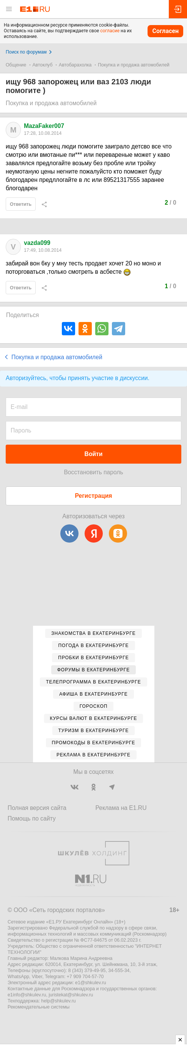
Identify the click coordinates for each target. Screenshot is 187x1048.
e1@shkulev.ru (90, 982)
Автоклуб (43, 65)
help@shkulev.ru (58, 1001)
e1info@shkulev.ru (27, 994)
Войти (94, 454)
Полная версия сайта (37, 808)
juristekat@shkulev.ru (71, 994)
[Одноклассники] (118, 533)
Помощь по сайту (32, 818)
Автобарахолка (75, 65)
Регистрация (93, 495)
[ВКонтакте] (69, 533)
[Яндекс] (94, 533)
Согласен (165, 31)
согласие (109, 30)
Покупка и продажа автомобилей (134, 65)
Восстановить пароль (93, 472)
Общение (16, 65)
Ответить (20, 204)
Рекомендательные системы (38, 1007)
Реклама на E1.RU (121, 808)
